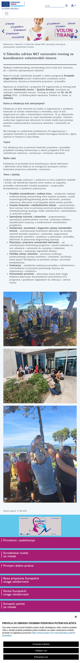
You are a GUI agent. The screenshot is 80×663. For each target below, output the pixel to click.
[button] (66, 6)
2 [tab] (76, 37)
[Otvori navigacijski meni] (6, 14)
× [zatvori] (76, 616)
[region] (40, 637)
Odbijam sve (41, 650)
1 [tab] (72, 37)
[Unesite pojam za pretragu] (55, 5)
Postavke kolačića (41, 644)
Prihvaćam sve (41, 657)
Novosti (18, 44)
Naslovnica (8, 44)
